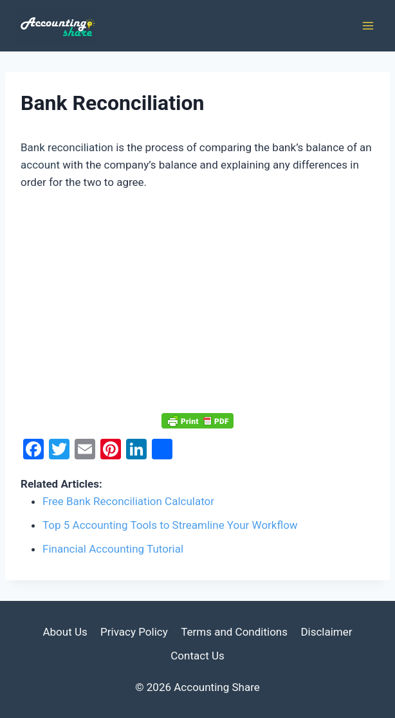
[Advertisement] (197, 302)
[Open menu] (368, 25)
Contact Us (197, 655)
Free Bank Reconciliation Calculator (128, 501)
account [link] (40, 164)
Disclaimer (326, 631)
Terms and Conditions (234, 631)
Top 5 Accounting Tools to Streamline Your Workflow (170, 525)
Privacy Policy (134, 631)
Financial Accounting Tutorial (112, 548)
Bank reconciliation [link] (67, 147)
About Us (64, 631)
